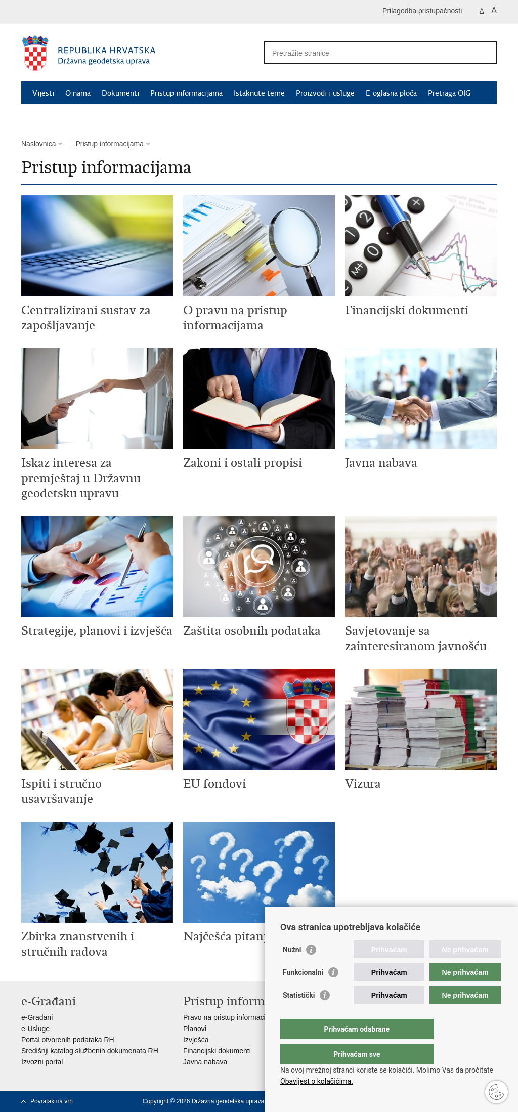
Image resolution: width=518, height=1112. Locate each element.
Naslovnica (38, 144)
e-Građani (37, 1017)
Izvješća (196, 1040)
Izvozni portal (42, 1062)
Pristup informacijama (186, 93)
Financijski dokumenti (217, 1051)
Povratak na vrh (51, 1101)
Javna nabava (205, 1062)
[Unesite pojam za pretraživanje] (369, 53)
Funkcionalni (303, 993)
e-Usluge (35, 1028)
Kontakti (46, 116)
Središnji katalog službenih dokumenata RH (89, 1051)
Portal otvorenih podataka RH (67, 1040)
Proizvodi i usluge (325, 93)
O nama (78, 93)
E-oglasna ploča (391, 93)
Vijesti (43, 93)
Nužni (292, 970)
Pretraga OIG (449, 93)
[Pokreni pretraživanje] (485, 53)
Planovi (194, 1028)
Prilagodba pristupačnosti (422, 11)
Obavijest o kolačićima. (316, 1081)
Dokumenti (120, 93)
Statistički (299, 1015)
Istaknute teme (259, 93)
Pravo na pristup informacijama (232, 1017)
